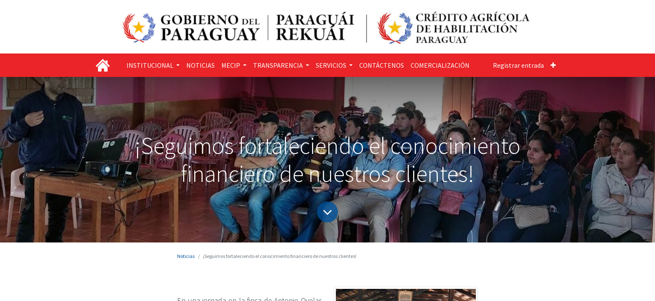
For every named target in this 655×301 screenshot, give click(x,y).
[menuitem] (200, 65)
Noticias (186, 256)
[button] (553, 65)
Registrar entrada (518, 65)
